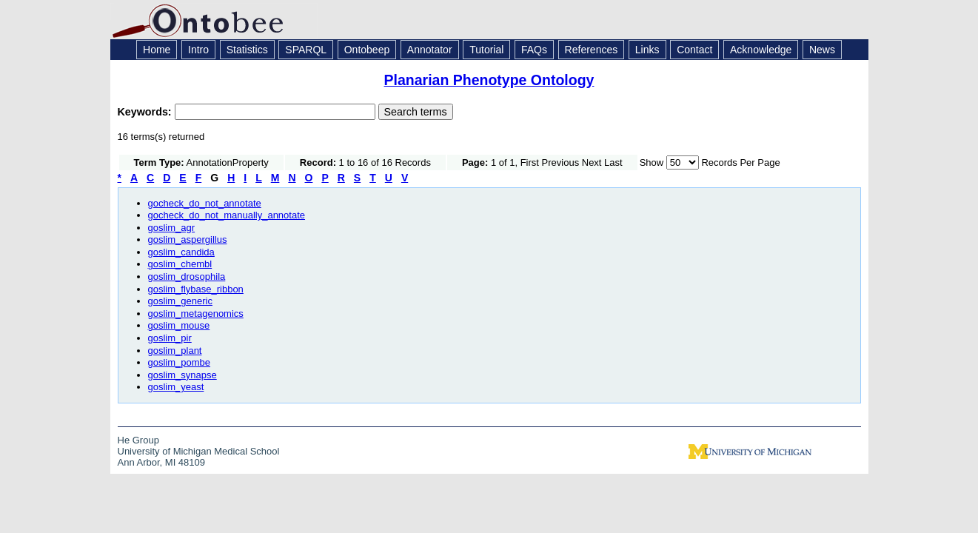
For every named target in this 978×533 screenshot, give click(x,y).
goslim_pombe (179, 362)
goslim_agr (171, 227)
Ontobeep (367, 50)
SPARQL (305, 50)
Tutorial (486, 50)
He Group (138, 440)
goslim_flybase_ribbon (196, 289)
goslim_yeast (176, 386)
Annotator (429, 50)
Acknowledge (760, 50)
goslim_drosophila (187, 276)
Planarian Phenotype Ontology (489, 80)
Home (156, 50)
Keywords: (146, 112)
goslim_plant (175, 350)
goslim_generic (180, 300)
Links (647, 50)
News (822, 50)
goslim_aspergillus (187, 239)
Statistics (247, 50)
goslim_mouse (179, 325)
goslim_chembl (180, 263)
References (591, 50)
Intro (198, 50)
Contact (694, 50)
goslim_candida (181, 252)
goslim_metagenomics (196, 313)
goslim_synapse (182, 375)
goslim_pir (170, 337)
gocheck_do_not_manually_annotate (227, 215)
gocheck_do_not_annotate (204, 203)
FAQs (534, 50)
